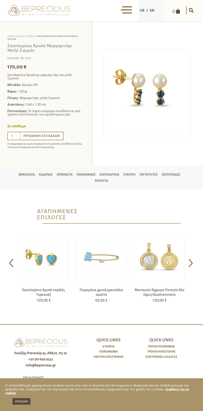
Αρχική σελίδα (15, 36)
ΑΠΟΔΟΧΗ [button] (21, 401)
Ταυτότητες (150, 175)
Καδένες (44, 175)
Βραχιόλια (24, 175)
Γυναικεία (30, 36)
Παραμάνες (85, 175)
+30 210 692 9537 (40, 361)
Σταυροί (130, 175)
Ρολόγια (101, 182)
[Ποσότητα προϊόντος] (13, 136)
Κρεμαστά (63, 175)
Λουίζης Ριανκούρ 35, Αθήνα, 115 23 (40, 355)
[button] (191, 10)
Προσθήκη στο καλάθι (41, 136)
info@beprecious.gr (41, 367)
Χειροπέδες (173, 175)
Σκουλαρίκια (109, 175)
